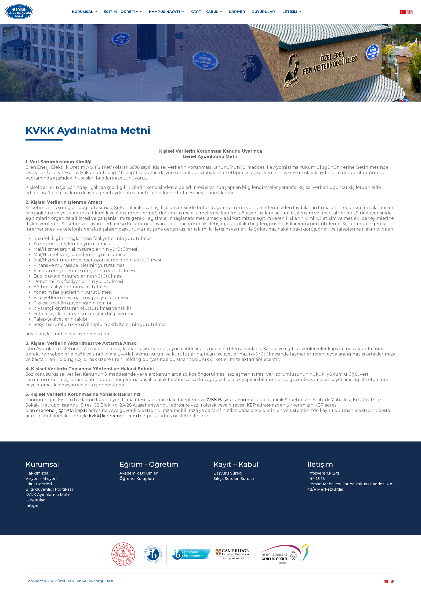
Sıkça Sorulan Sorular (233, 478)
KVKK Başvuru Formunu (232, 399)
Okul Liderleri (39, 484)
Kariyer (237, 11)
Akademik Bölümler (138, 473)
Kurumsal (82, 11)
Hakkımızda (37, 473)
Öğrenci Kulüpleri (136, 478)
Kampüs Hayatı (164, 11)
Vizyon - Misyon (41, 478)
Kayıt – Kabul (204, 11)
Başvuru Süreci (227, 473)
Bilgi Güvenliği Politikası (49, 489)
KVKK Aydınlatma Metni (48, 494)
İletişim (289, 11)
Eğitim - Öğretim (121, 11)
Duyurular (263, 11)
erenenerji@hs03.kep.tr (62, 410)
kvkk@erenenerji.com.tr (115, 415)
